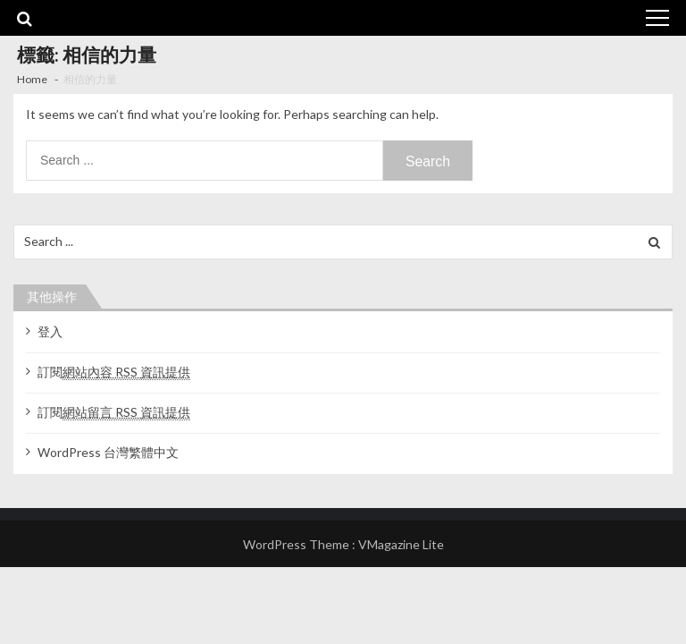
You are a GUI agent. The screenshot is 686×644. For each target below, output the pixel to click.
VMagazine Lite (401, 544)
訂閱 (114, 372)
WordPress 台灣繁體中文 (108, 452)
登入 (50, 331)
